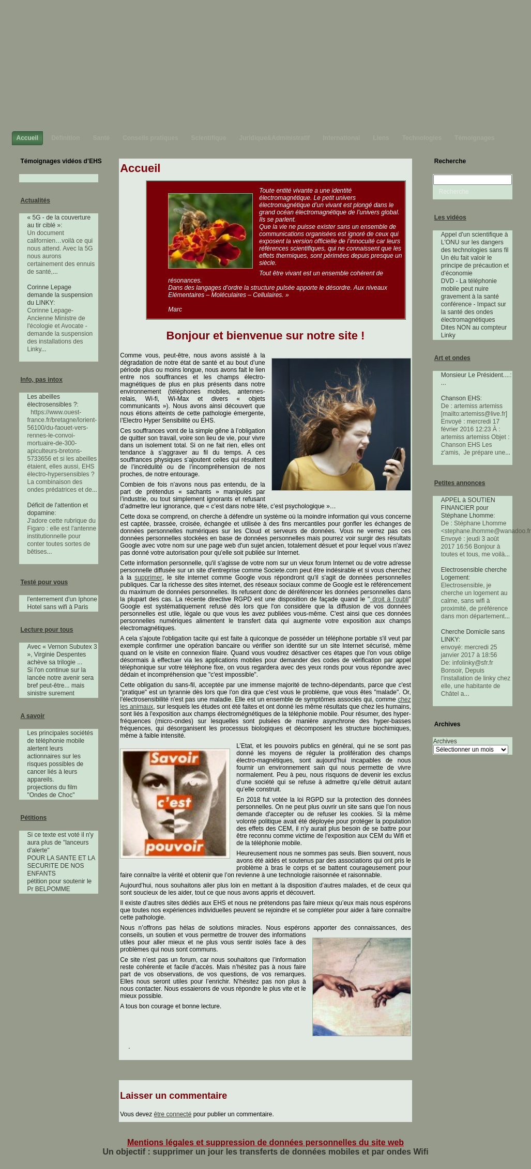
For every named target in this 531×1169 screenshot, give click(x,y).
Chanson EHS (460, 398)
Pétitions (34, 817)
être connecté (173, 1114)
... (55, 271)
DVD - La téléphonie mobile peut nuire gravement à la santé (470, 288)
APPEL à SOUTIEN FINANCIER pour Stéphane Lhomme (468, 507)
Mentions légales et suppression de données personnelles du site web (265, 1142)
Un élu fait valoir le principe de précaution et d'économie (475, 265)
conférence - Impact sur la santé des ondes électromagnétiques (473, 312)
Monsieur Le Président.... (475, 375)
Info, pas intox (42, 379)
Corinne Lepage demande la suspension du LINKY (60, 295)
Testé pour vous (44, 582)
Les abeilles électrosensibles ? (52, 400)
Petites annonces (460, 483)
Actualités (35, 200)
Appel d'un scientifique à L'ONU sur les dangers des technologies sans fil (475, 242)
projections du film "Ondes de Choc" (52, 791)
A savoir (33, 716)
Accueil (140, 168)
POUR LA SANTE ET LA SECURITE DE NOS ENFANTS (61, 865)
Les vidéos (450, 217)
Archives (445, 741)
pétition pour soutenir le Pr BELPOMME (59, 885)
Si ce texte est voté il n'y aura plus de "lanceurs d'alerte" (60, 842)
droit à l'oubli (389, 599)
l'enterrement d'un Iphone (62, 599)
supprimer (148, 577)
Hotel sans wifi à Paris (57, 607)
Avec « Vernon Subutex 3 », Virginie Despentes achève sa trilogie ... (62, 654)
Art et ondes (452, 358)
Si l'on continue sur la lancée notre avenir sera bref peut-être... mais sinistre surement (60, 681)
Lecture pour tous (47, 629)
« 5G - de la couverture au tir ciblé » (59, 221)
